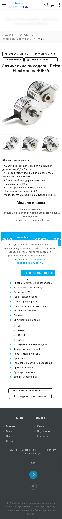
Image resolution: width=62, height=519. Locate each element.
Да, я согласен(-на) (38, 273)
